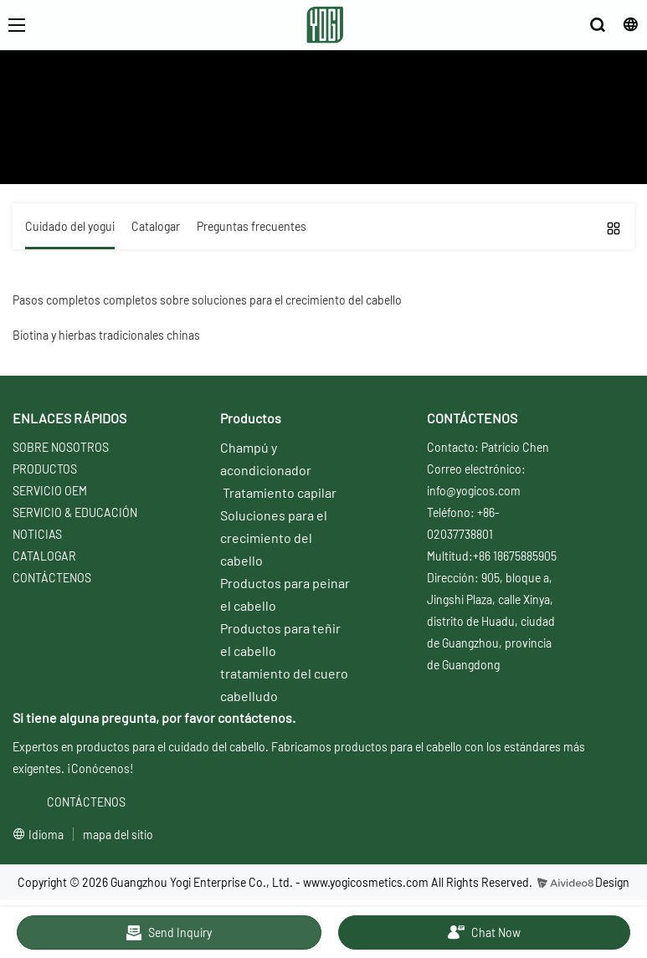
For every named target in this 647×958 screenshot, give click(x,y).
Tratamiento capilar (279, 492)
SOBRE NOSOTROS (61, 447)
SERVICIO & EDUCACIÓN (75, 512)
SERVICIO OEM (50, 491)
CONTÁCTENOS (52, 578)
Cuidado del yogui (296, 143)
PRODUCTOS (45, 469)
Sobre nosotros (86, 143)
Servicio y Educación (189, 143)
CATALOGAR (44, 556)
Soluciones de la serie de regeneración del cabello (476, 143)
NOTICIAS (37, 534)
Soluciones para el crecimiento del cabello (273, 537)
